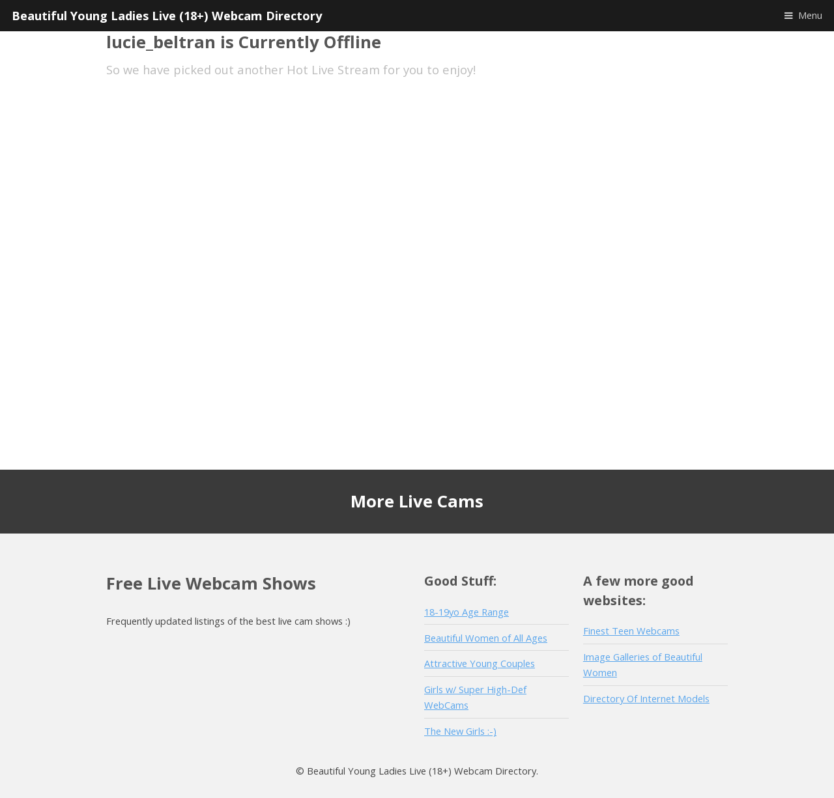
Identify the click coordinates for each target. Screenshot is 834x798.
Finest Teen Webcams (631, 630)
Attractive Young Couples (479, 663)
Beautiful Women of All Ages (485, 637)
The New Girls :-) (460, 730)
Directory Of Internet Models (646, 698)
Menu (810, 14)
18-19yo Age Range (466, 611)
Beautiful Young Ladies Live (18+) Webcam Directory (167, 15)
